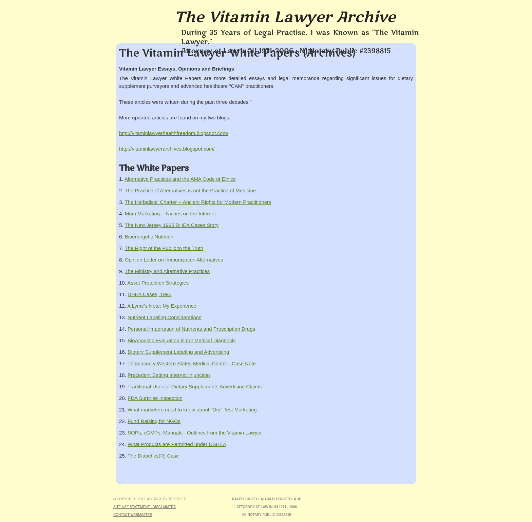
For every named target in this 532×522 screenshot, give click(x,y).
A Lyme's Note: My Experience (161, 306)
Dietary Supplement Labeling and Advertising (178, 352)
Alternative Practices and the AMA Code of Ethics (180, 179)
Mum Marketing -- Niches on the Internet (170, 213)
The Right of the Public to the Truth (164, 248)
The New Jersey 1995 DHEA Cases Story (171, 225)
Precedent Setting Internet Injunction (169, 375)
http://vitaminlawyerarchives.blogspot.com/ (167, 149)
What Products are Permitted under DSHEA (177, 444)
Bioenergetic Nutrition (149, 236)
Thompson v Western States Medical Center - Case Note (192, 363)
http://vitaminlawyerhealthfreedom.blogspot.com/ (173, 133)
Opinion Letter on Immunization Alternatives (174, 260)
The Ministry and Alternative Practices (167, 271)
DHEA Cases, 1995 (149, 294)
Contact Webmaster (132, 515)
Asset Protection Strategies (158, 283)
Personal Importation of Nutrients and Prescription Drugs (191, 329)
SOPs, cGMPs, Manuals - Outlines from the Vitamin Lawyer (195, 433)
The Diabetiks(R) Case (153, 456)
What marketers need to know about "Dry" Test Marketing (192, 409)
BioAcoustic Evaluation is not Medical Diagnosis (182, 340)
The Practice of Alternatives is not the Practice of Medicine (190, 190)
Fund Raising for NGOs (154, 421)
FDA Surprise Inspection (155, 398)
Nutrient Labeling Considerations (165, 317)
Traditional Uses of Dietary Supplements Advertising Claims (195, 386)
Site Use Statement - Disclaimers (144, 507)
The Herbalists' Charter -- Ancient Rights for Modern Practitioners (198, 202)
